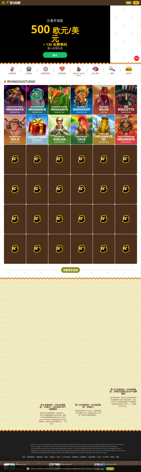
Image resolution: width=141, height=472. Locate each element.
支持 (99, 457)
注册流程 (83, 457)
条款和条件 (30, 457)
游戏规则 (75, 457)
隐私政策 (40, 457)
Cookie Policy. (99, 469)
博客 (117, 457)
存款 (136, 3)
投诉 (58, 457)
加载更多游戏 (70, 270)
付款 (23, 457)
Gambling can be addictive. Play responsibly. (54, 453)
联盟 (112, 457)
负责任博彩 (91, 457)
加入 (55, 55)
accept (110, 469)
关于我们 (106, 457)
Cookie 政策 (66, 457)
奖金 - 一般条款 (50, 457)
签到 (128, 3)
